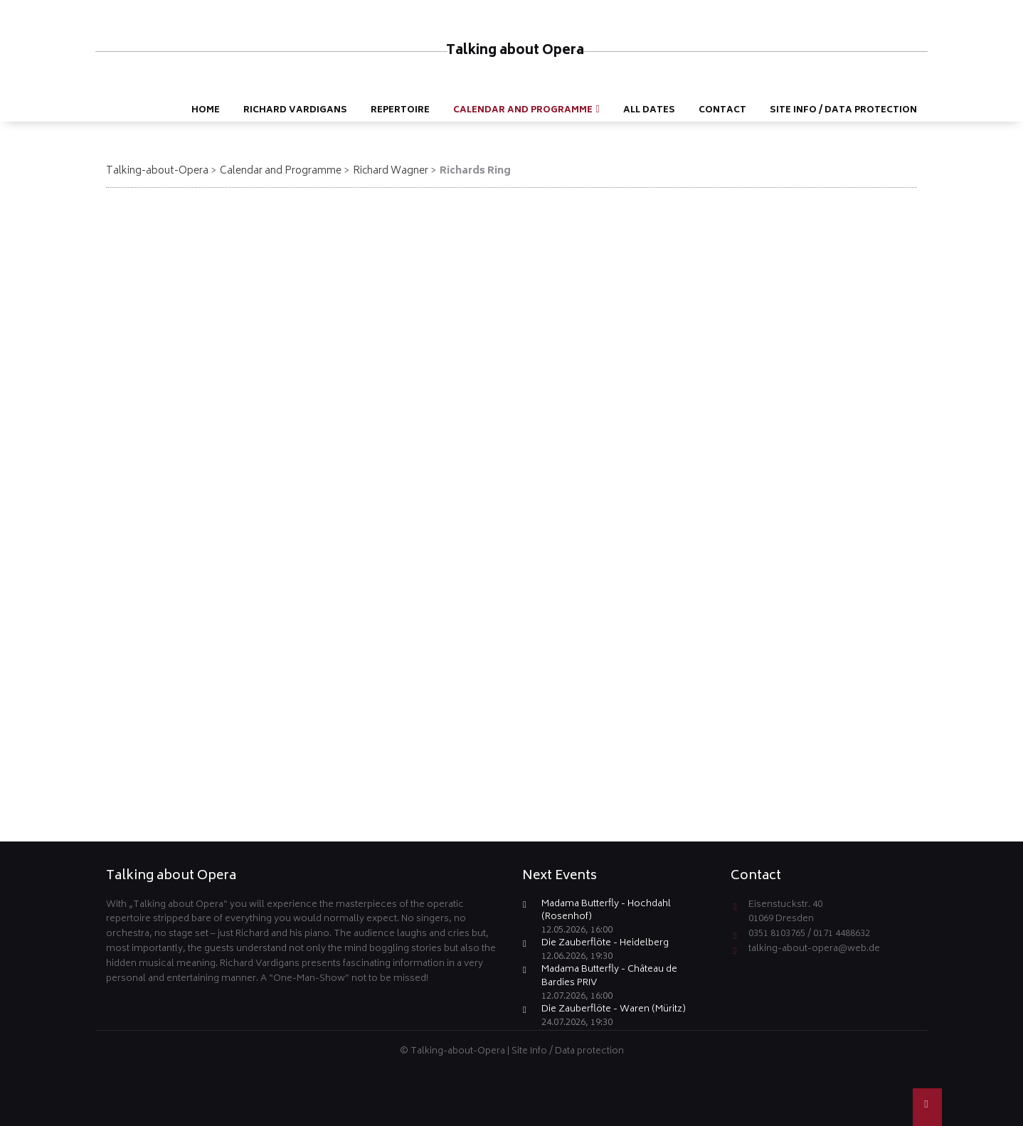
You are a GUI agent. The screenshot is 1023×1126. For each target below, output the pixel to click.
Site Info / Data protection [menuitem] (843, 110)
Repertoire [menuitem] (400, 110)
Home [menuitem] (205, 110)
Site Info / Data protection (568, 1051)
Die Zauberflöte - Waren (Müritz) (613, 1010)
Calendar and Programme (280, 171)
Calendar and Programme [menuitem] (523, 110)
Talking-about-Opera (157, 171)
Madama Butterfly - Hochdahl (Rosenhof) (606, 911)
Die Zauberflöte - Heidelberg (605, 944)
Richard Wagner (390, 171)
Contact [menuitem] (722, 110)
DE (931, 11)
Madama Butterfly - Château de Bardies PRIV (609, 977)
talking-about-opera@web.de (814, 949)
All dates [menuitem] (649, 110)
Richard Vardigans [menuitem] (295, 110)
